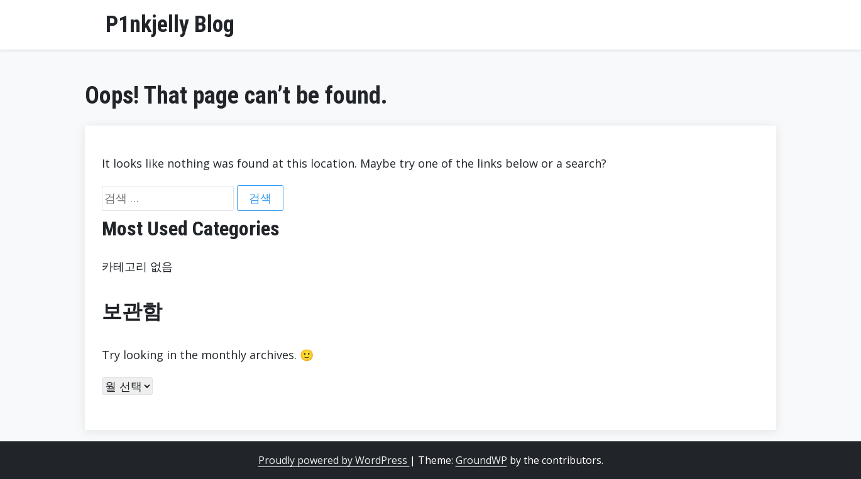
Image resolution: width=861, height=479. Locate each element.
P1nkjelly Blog (170, 24)
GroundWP (481, 460)
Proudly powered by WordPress (334, 460)
